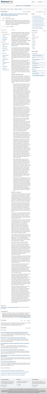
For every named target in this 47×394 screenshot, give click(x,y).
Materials (2, 307)
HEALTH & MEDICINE (34, 32)
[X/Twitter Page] (37, 2)
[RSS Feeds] (43, 2)
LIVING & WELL (34, 44)
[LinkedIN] (10, 26)
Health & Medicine (4, 32)
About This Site (11, 389)
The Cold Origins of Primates (36, 16)
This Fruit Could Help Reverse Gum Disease (38, 25)
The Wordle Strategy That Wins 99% (37, 21)
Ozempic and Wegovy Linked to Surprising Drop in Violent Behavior (38, 59)
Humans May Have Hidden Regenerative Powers (38, 57)
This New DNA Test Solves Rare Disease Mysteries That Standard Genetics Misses (15, 371)
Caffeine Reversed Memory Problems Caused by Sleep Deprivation (39, 63)
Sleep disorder (5, 66)
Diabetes (4, 35)
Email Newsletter (4, 385)
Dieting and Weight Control (6, 44)
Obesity (33, 35)
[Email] (12, 26)
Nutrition (33, 47)
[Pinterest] (9, 26)
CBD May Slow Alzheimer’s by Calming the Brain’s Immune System (38, 67)
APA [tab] (25, 320)
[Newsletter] (45, 2)
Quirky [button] (20, 9)
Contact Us (34, 386)
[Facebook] (6, 26)
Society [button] (16, 9)
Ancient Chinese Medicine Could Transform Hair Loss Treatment (38, 73)
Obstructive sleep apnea (5, 60)
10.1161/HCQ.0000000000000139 (24, 317)
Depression (34, 42)
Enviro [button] (12, 9)
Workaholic (4, 68)
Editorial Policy (31, 389)
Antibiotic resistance (6, 69)
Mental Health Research (5, 40)
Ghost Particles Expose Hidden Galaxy (38, 20)
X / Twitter (19, 385)
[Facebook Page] (35, 2)
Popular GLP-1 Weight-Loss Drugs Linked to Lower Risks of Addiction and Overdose (38, 75)
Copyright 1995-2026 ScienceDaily (7, 390)
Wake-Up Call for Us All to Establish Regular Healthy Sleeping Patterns (13, 337)
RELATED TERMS (3, 53)
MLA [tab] (22, 320)
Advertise (21, 389)
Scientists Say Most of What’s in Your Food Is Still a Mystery (38, 71)
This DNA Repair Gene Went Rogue (37, 17)
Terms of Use (36, 389)
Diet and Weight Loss (6, 34)
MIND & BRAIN (34, 38)
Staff (15, 389)
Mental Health (5, 46)
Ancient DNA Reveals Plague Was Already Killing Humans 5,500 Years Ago (38, 55)
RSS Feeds (4, 386)
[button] (37, 12)
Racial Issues (5, 48)
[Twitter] (7, 26)
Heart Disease (5, 37)
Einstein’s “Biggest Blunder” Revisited (37, 24)
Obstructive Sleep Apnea (5, 50)
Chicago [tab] (28, 320)
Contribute (18, 389)
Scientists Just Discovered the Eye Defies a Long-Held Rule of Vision (12, 370)
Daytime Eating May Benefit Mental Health (8, 361)
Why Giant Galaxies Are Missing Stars (37, 28)
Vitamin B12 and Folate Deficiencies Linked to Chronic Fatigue (39, 65)
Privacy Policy (26, 389)
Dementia (33, 41)
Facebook (19, 384)
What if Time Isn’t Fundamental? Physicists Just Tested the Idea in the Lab (13, 373)
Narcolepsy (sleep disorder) (6, 56)
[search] (45, 9)
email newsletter (28, 5)
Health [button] (5, 9)
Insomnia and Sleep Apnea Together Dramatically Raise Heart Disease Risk (14, 332)
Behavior (33, 45)
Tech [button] (9, 9)
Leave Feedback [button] (35, 385)
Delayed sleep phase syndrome (6, 63)
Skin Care (33, 48)
